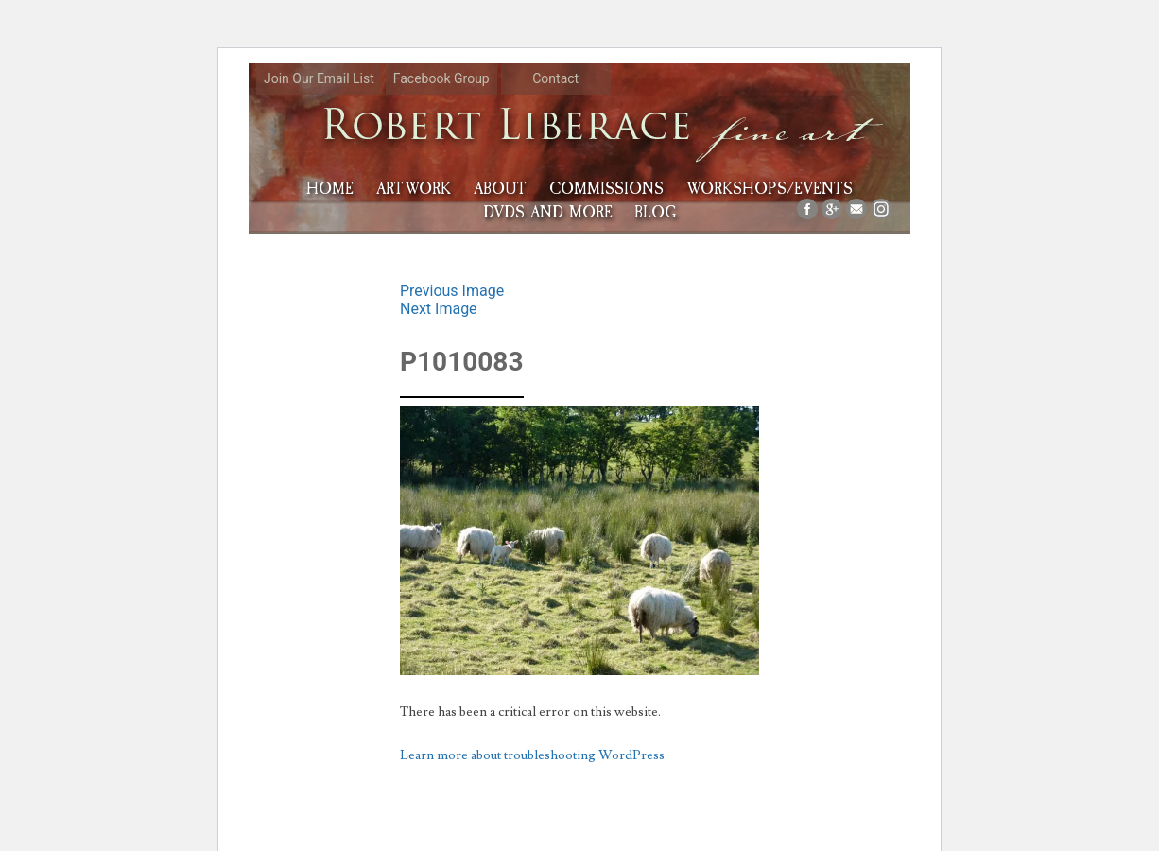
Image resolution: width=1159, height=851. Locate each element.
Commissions (606, 189)
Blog (655, 212)
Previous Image (452, 291)
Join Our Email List (319, 78)
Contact (555, 78)
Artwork (413, 189)
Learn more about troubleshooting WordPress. (533, 755)
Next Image (438, 309)
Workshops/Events (769, 189)
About (500, 189)
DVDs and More (548, 212)
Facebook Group (441, 78)
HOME (330, 189)
